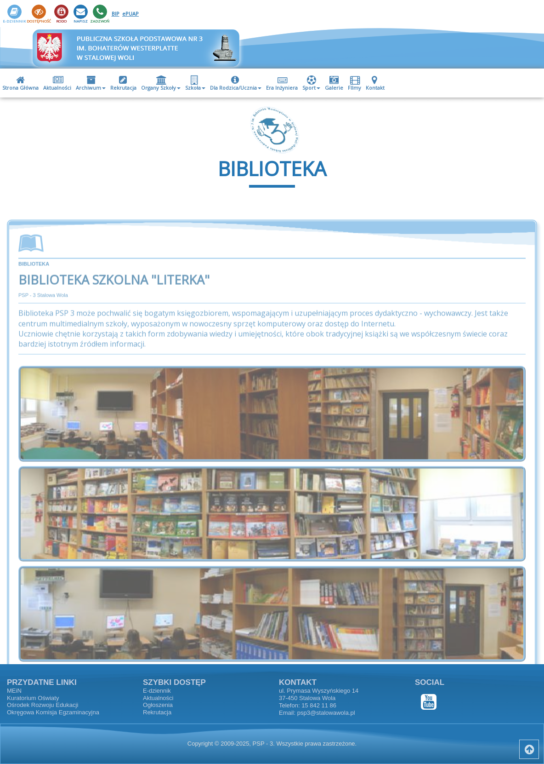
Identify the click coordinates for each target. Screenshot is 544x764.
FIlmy (355, 83)
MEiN (14, 690)
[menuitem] (20, 83)
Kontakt (375, 83)
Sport (311, 83)
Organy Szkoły (161, 83)
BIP (115, 13)
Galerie (334, 83)
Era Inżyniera (282, 83)
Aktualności (57, 83)
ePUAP (130, 13)
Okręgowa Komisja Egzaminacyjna (53, 712)
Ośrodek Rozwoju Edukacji (42, 704)
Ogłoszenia (158, 704)
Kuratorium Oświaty (33, 698)
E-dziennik (157, 690)
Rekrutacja (123, 83)
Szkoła (195, 83)
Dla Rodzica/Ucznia (235, 83)
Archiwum (91, 83)
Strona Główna (20, 83)
